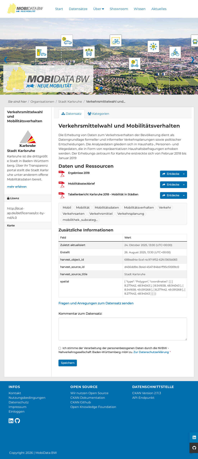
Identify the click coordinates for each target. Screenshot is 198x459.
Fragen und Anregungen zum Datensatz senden (96, 303)
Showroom (119, 9)
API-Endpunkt (143, 398)
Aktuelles (158, 9)
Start (59, 9)
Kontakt (15, 393)
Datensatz (71, 114)
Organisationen (42, 101)
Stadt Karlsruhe (70, 101)
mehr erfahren (16, 186)
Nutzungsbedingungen (27, 398)
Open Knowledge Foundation (93, 407)
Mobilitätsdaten (107, 207)
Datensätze (78, 9)
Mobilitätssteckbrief (81, 183)
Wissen (140, 9)
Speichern (67, 363)
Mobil (67, 207)
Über (98, 9)
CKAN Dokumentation (87, 398)
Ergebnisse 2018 (79, 173)
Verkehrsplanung (130, 213)
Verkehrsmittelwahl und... (105, 101)
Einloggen (17, 411)
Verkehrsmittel (101, 213)
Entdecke (171, 174)
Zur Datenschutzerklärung (151, 352)
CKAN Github (80, 402)
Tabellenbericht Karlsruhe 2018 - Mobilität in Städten (103, 194)
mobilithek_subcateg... (80, 220)
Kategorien (98, 114)
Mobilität (83, 207)
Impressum (17, 407)
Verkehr (165, 207)
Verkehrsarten (74, 213)
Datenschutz (19, 402)
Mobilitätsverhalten (139, 207)
